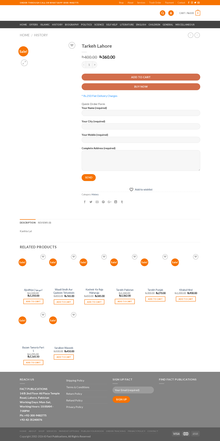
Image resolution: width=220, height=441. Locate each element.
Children (154, 24)
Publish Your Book (92, 431)
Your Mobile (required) (141, 139)
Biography (72, 24)
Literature (127, 24)
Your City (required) (141, 126)
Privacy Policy (74, 406)
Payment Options (69, 431)
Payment (169, 2)
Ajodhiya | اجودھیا (33, 289)
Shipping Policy (75, 380)
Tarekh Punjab (155, 289)
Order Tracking (116, 431)
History (57, 24)
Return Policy (74, 393)
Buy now (141, 86)
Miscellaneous (185, 24)
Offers (33, 24)
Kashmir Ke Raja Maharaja (94, 291)
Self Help (111, 24)
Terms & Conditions (77, 387)
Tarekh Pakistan (125, 289)
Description (28, 222)
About (130, 2)
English (141, 24)
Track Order (155, 2)
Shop (121, 2)
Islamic (45, 24)
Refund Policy (74, 400)
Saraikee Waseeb (63, 347)
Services (141, 2)
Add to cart (141, 77)
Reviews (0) (44, 222)
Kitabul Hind (185, 289)
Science (99, 24)
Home (23, 24)
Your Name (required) (141, 112)
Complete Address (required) (141, 160)
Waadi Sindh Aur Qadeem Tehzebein (63, 291)
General (168, 24)
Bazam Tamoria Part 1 (33, 349)
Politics (86, 24)
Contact (181, 2)
